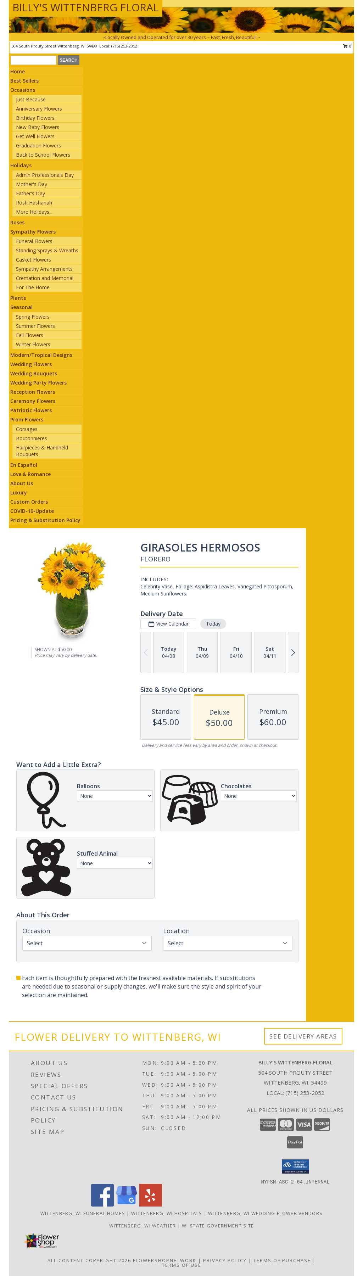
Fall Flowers (29, 335)
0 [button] (347, 46)
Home (17, 71)
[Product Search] (33, 60)
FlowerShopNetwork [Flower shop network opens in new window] (164, 1260)
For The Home (33, 287)
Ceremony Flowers (32, 401)
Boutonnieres (31, 438)
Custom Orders (29, 501)
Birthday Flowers (35, 117)
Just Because (31, 99)
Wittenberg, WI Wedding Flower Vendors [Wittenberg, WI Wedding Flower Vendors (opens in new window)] (265, 1213)
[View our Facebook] (102, 1204)
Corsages (27, 429)
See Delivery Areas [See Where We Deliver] (303, 1036)
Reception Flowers (32, 391)
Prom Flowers (26, 419)
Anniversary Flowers (39, 108)
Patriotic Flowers (31, 410)
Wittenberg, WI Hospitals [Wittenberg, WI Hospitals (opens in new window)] (166, 1213)
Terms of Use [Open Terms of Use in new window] (181, 1265)
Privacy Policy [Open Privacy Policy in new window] (225, 1260)
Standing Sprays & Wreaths (47, 250)
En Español (23, 464)
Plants (18, 298)
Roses (17, 222)
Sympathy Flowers (33, 231)
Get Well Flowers (35, 136)
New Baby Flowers (37, 127)
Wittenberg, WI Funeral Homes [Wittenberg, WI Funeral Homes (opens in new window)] (82, 1213)
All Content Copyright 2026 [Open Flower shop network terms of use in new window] (89, 1260)
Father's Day (30, 193)
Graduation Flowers (38, 145)
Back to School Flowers (43, 154)
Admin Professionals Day (45, 175)
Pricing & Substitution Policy (45, 520)
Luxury (18, 492)
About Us (21, 483)
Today (213, 623)
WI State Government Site (218, 1225)
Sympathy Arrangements (44, 268)
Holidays (21, 165)
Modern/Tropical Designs (41, 355)
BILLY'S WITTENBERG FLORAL (85, 7)
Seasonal (21, 307)
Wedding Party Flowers (38, 382)
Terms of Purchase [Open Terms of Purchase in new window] (282, 1260)
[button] (295, 1166)
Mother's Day (31, 184)
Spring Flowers (33, 316)
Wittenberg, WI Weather (142, 1225)
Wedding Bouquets (33, 373)
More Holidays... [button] (34, 211)
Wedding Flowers (31, 364)
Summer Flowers (35, 326)
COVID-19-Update (32, 511)
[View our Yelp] (150, 1204)
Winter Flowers (33, 344)
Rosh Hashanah (34, 202)
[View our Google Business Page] (126, 1204)
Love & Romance (30, 474)
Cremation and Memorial (44, 278)
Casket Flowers (33, 259)
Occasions (22, 89)
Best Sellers (24, 80)
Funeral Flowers (34, 241)
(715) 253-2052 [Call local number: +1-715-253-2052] (124, 46)
